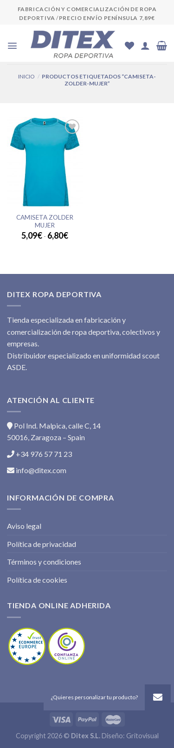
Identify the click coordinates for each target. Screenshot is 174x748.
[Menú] (12, 46)
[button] (158, 697)
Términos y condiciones (44, 561)
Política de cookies (37, 579)
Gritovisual (142, 736)
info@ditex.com (36, 470)
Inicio (26, 76)
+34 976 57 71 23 (39, 453)
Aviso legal (24, 525)
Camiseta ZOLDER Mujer (44, 221)
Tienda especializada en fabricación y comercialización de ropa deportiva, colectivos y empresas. (83, 331)
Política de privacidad (41, 544)
